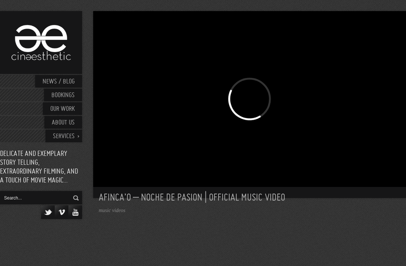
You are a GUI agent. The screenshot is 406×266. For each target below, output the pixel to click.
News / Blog (59, 82)
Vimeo (61, 212)
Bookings (63, 95)
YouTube (75, 212)
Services (64, 136)
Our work (62, 109)
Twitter (48, 212)
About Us (63, 123)
